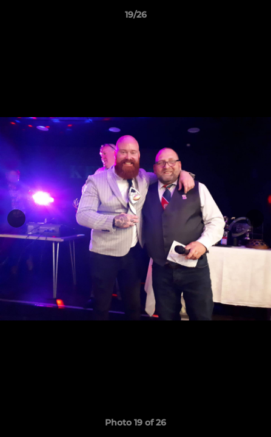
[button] (256, 17)
